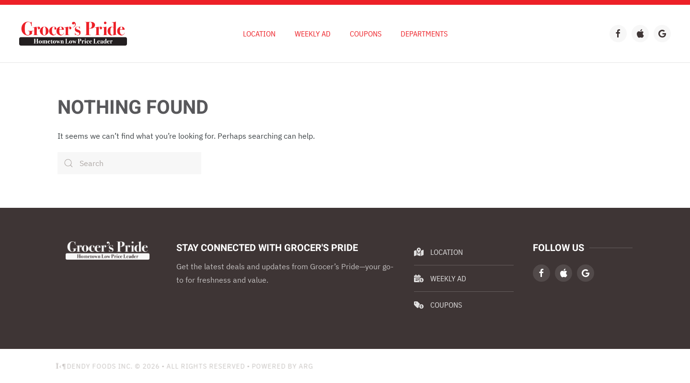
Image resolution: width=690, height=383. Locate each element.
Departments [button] (424, 33)
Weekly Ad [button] (313, 33)
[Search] (129, 163)
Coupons (365, 33)
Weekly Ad (440, 278)
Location (259, 33)
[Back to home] (73, 33)
